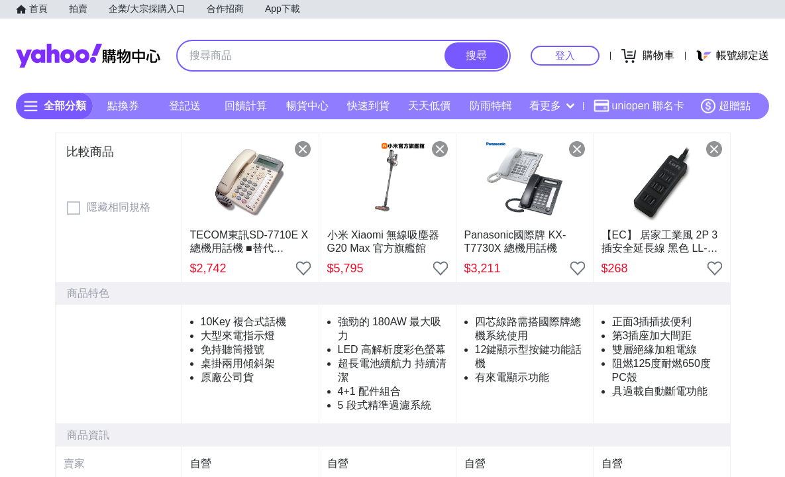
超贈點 (725, 106)
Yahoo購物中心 (88, 56)
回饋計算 (246, 105)
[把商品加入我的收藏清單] (303, 268)
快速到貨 (368, 105)
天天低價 (429, 105)
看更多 (551, 105)
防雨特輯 (491, 105)
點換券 (123, 105)
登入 (565, 55)
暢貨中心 (307, 105)
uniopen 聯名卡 (639, 106)
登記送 (185, 105)
